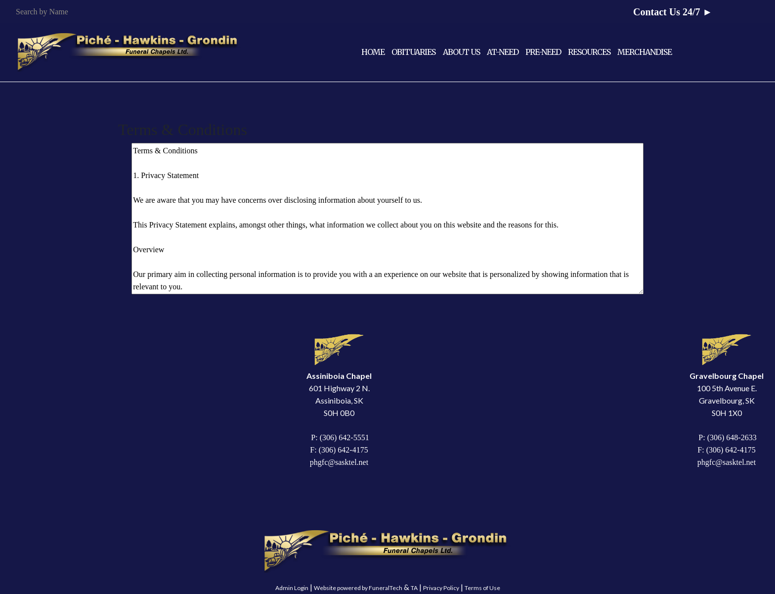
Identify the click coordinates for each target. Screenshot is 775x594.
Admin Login (291, 588)
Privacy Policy (441, 588)
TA (414, 588)
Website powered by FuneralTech (358, 588)
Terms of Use (482, 588)
